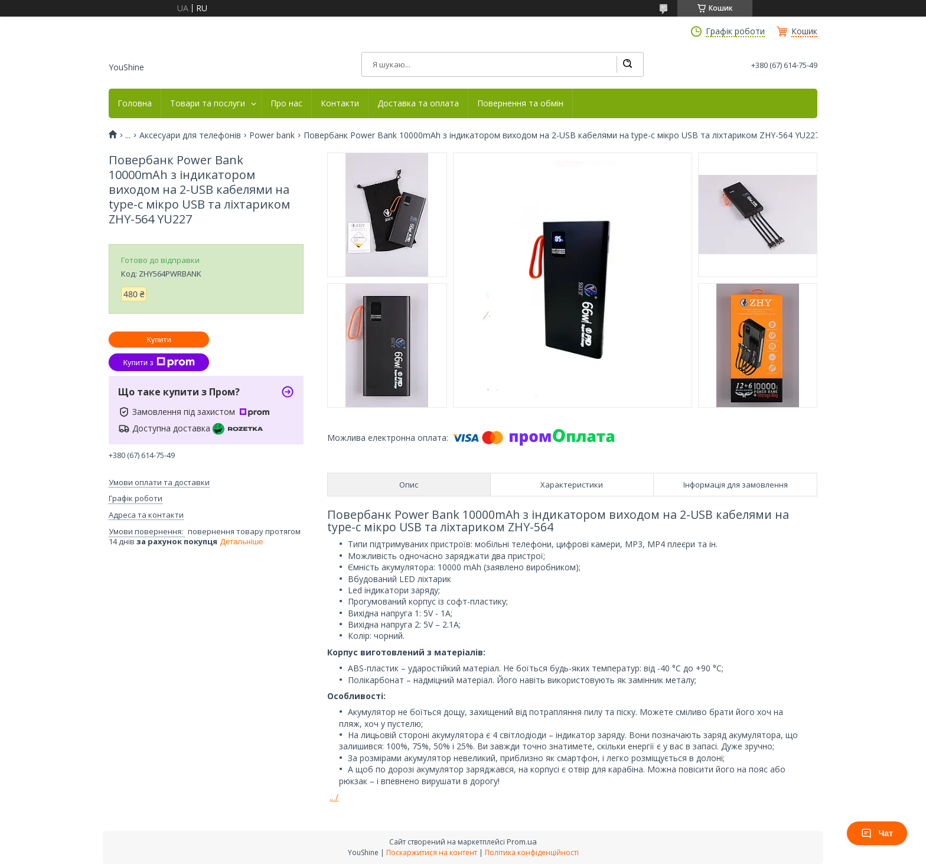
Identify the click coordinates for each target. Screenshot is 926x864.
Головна (135, 103)
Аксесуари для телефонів (190, 135)
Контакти (340, 103)
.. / (334, 797)
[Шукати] (627, 64)
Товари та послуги (207, 103)
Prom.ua (522, 841)
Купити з (158, 362)
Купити (158, 339)
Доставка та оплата (418, 103)
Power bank (272, 135)
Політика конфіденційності (532, 852)
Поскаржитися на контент (431, 852)
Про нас (286, 103)
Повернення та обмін (520, 103)
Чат (877, 833)
